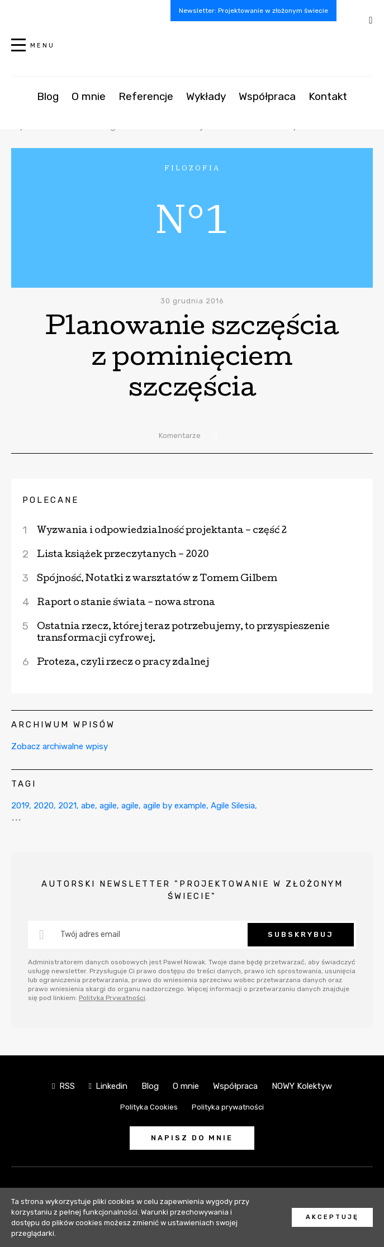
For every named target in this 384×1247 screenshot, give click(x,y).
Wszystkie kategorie (56, 111)
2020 (44, 806)
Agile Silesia (233, 806)
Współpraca (235, 1086)
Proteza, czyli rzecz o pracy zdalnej (123, 663)
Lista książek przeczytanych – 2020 (123, 555)
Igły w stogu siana (178, 111)
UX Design (99, 125)
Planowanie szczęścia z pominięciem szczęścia (192, 359)
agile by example (174, 806)
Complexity (258, 111)
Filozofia (153, 125)
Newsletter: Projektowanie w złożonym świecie (253, 11)
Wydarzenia (37, 125)
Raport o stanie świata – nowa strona (126, 603)
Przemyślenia (294, 125)
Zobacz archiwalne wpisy (59, 746)
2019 (20, 806)
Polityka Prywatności (112, 998)
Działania (317, 111)
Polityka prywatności (228, 1107)
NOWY (192, 51)
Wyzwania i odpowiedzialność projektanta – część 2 (162, 531)
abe (88, 806)
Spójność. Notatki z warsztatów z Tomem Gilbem (157, 579)
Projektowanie (218, 125)
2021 (67, 806)
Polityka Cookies (149, 1107)
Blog (150, 1086)
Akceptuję (332, 1217)
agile (108, 806)
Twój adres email (90, 934)
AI (120, 111)
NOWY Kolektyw (302, 1086)
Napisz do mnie (192, 1138)
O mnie (186, 1086)
